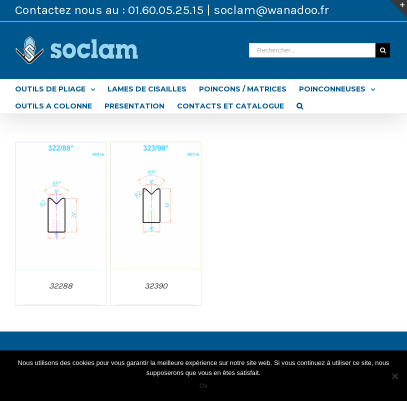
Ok (204, 386)
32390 (155, 285)
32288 (60, 285)
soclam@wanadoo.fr (271, 9)
